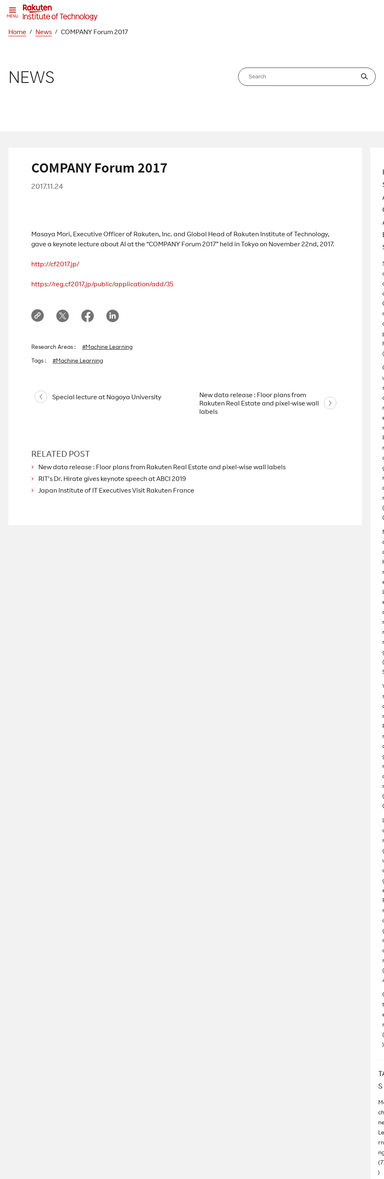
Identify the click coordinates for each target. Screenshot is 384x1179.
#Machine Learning (107, 347)
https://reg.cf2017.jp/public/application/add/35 (102, 284)
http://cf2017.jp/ (55, 264)
